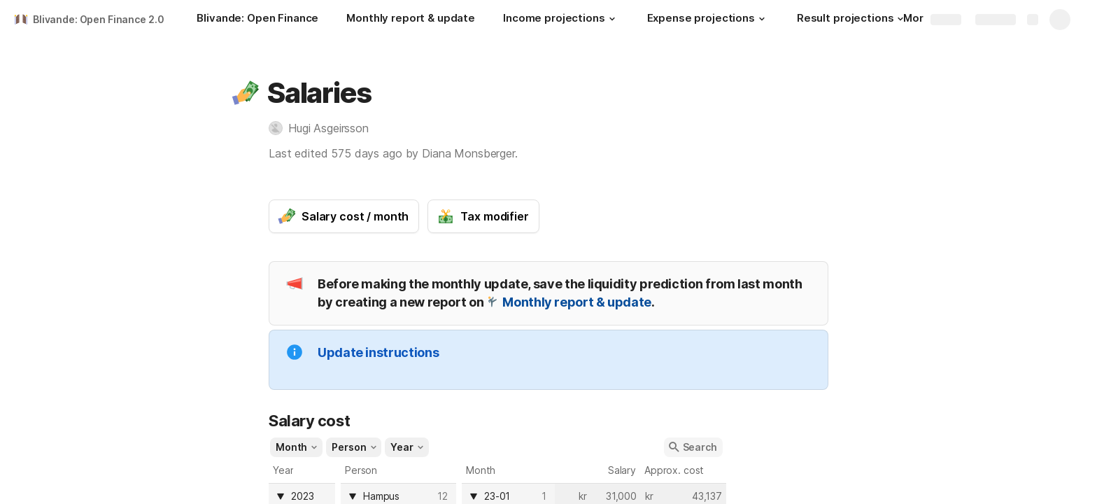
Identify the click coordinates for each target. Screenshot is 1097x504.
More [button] (921, 17)
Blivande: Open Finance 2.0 (98, 19)
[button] (612, 19)
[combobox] (510, 496)
